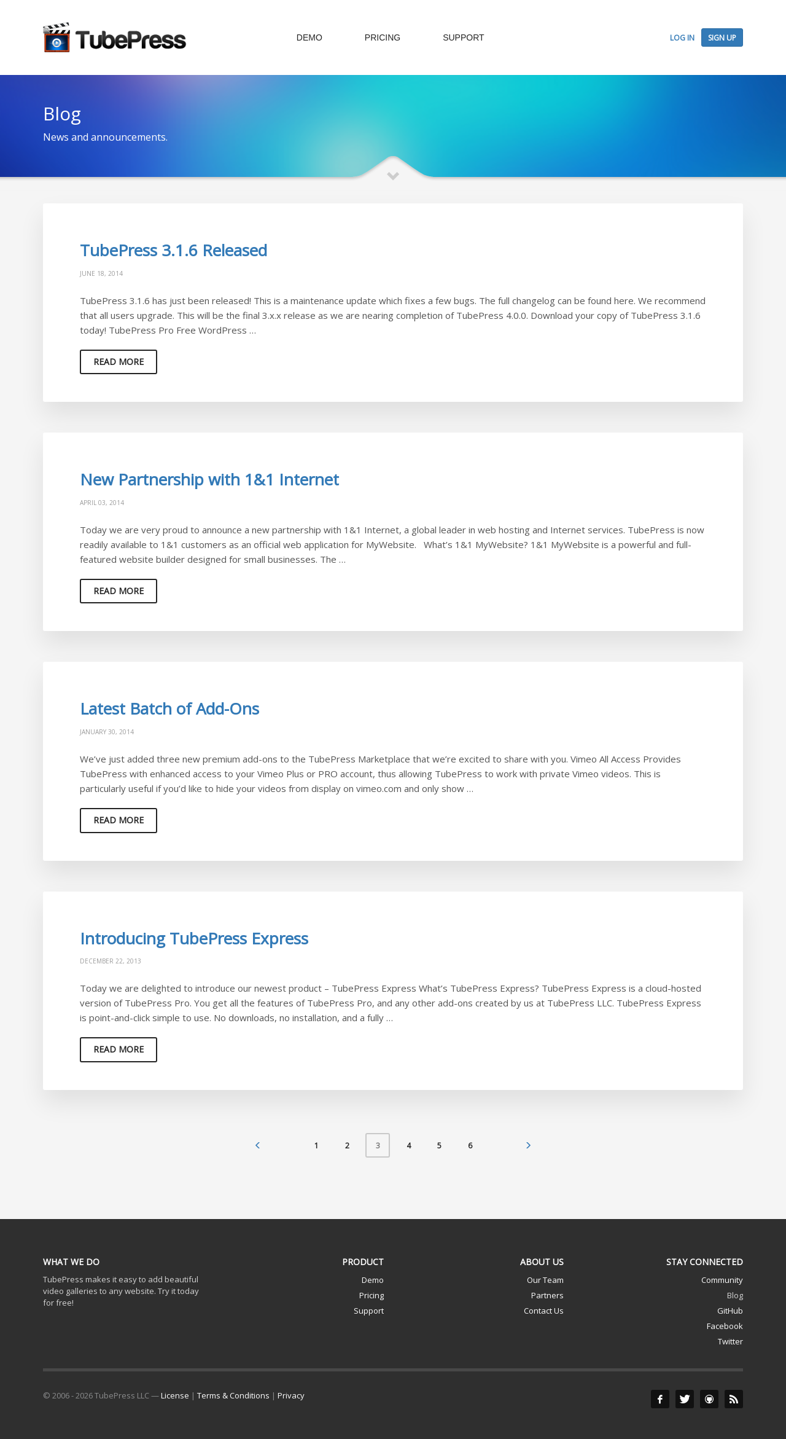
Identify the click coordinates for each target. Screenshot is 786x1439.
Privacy (291, 1395)
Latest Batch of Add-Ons (169, 708)
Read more (118, 361)
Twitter (730, 1341)
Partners (547, 1295)
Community (722, 1279)
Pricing (371, 1295)
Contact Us (544, 1310)
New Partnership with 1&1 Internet (209, 479)
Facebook (725, 1325)
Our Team (545, 1279)
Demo (373, 1279)
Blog (735, 1295)
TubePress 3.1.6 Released (173, 250)
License (175, 1395)
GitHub (730, 1310)
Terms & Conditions (233, 1395)
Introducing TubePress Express (194, 938)
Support (369, 1310)
